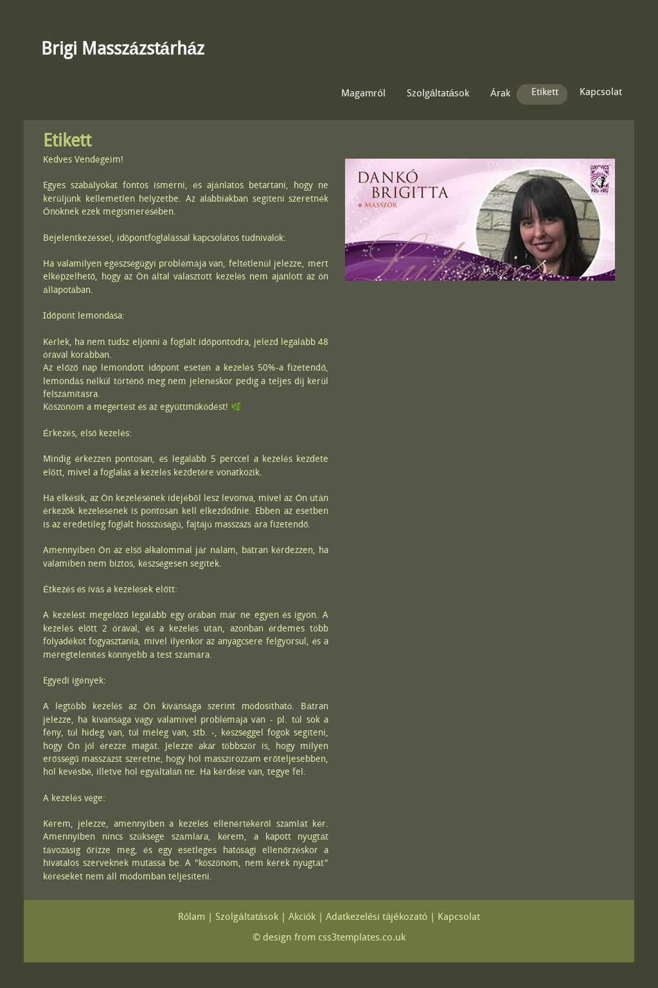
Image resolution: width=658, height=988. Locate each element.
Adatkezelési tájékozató (376, 917)
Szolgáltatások (438, 94)
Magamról (363, 94)
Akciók (302, 917)
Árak (500, 94)
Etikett (544, 93)
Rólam (191, 917)
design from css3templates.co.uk (334, 938)
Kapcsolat (601, 93)
